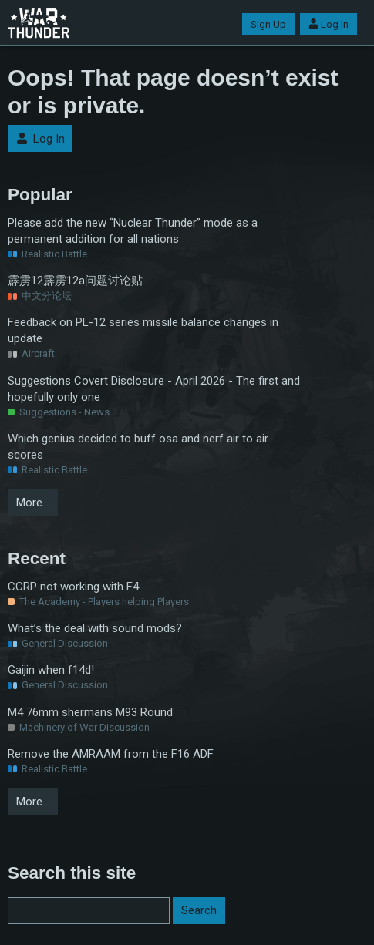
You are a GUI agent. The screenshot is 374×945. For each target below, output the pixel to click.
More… (32, 502)
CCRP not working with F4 (73, 587)
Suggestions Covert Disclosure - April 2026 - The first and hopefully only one (154, 389)
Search (199, 910)
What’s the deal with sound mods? (95, 628)
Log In (328, 24)
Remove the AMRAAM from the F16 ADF (111, 754)
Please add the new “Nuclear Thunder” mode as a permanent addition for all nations (133, 231)
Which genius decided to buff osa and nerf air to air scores (138, 447)
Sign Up (268, 24)
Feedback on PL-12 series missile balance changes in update (143, 330)
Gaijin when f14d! (51, 670)
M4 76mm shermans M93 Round (90, 712)
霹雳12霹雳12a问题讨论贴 (75, 281)
